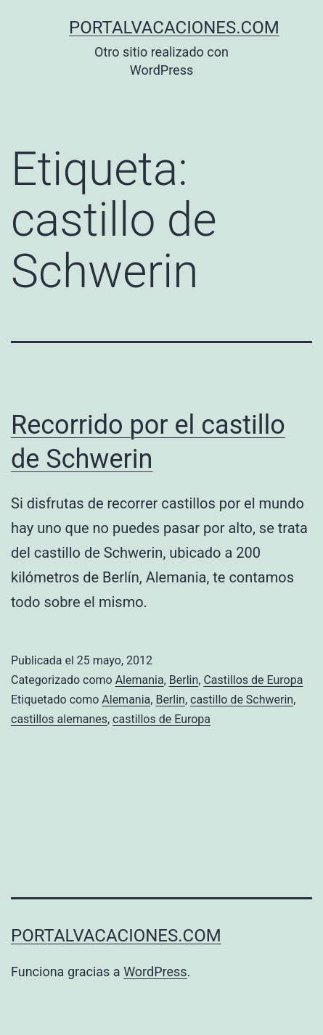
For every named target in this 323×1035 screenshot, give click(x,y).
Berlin (184, 680)
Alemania (139, 680)
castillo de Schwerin (241, 699)
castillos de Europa (161, 719)
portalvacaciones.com (174, 27)
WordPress (155, 971)
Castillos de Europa (253, 680)
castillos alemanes (59, 719)
